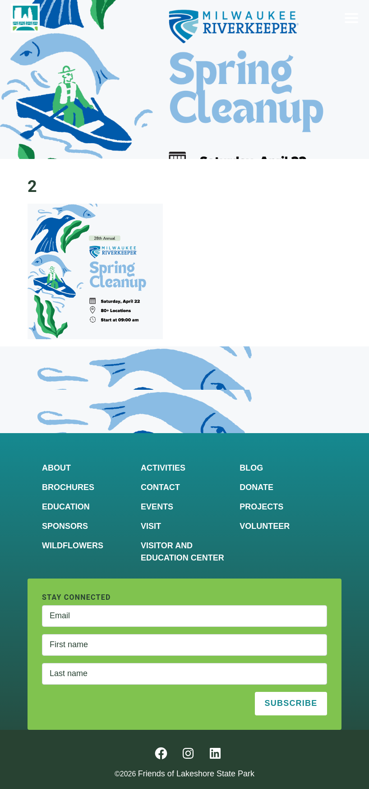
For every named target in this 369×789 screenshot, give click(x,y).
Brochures (68, 487)
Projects (261, 506)
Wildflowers (72, 545)
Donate (256, 487)
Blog (251, 467)
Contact (160, 487)
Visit (151, 526)
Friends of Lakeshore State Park (196, 773)
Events (157, 506)
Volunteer (265, 526)
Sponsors (65, 526)
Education (66, 506)
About (56, 467)
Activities (163, 467)
